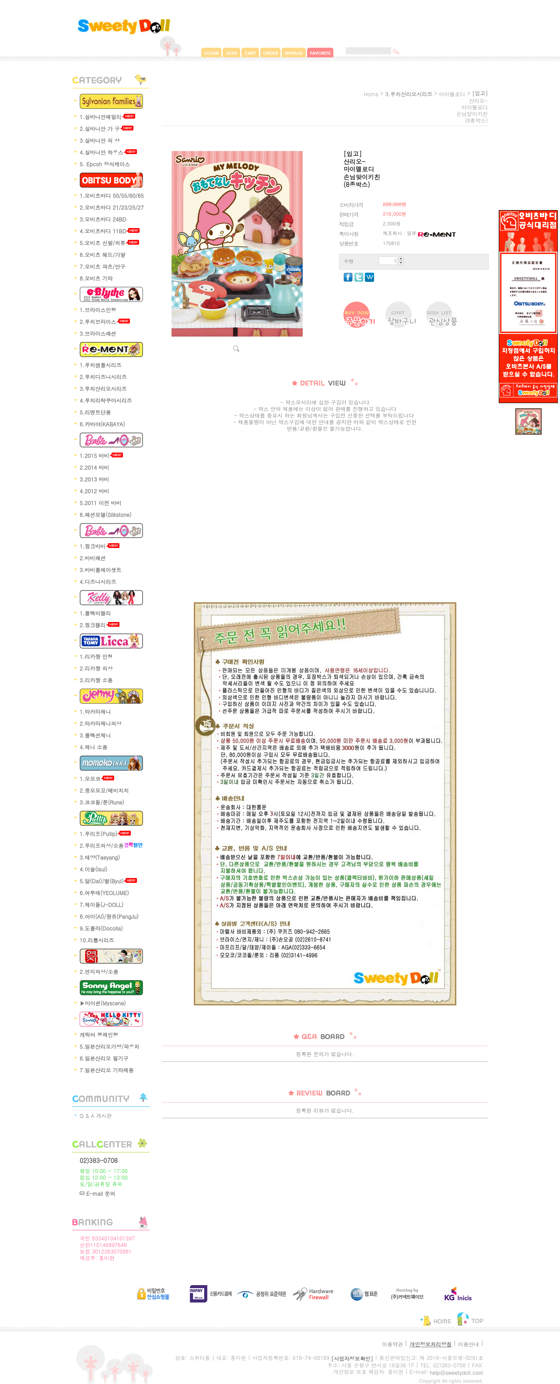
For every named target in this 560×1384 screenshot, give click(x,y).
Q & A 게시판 (96, 1115)
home (371, 94)
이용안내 (468, 1344)
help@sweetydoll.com (456, 1372)
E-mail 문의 (97, 1193)
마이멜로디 (452, 94)
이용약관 (392, 1344)
